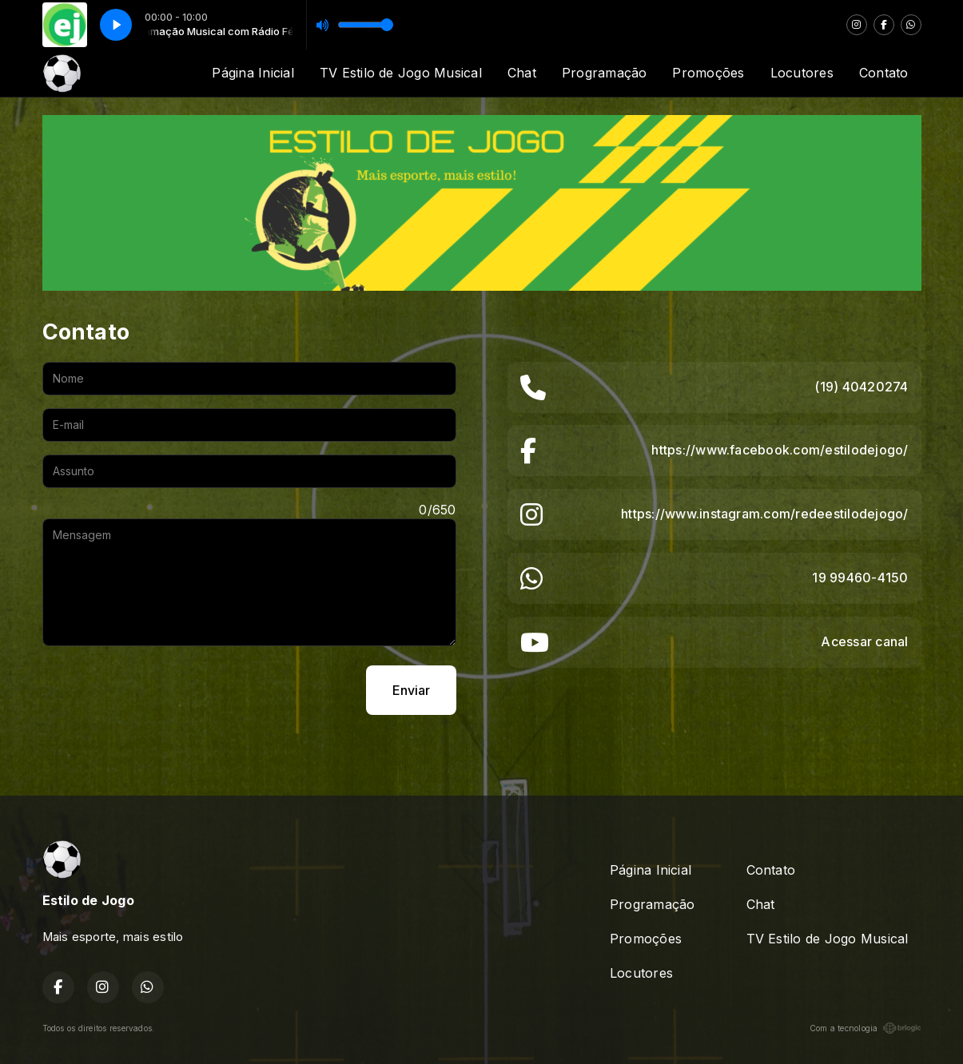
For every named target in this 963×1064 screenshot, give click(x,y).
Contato (884, 73)
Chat (521, 73)
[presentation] (163, 690)
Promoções (708, 73)
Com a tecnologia (865, 1028)
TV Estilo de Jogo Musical (401, 73)
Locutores (802, 73)
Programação (604, 73)
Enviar (411, 690)
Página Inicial (252, 73)
